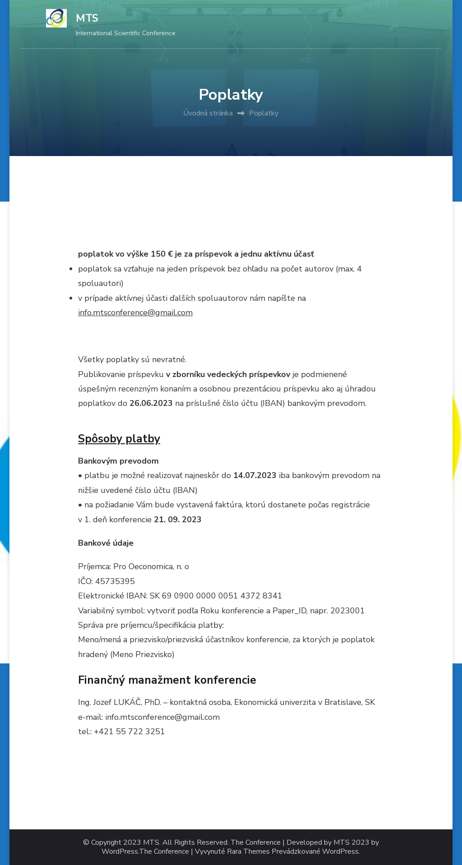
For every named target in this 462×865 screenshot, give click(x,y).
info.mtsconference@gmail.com (135, 312)
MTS (87, 18)
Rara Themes (248, 851)
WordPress (340, 851)
